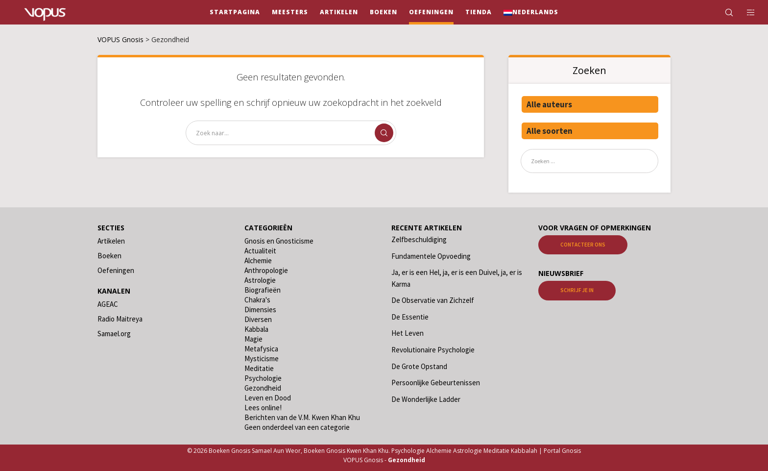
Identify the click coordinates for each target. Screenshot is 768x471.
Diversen (258, 319)
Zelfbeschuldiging (419, 239)
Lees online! (263, 407)
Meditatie (259, 368)
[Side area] (745, 12)
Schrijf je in (577, 290)
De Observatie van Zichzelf (432, 300)
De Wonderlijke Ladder (425, 399)
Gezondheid (262, 388)
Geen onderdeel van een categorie (297, 427)
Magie (253, 339)
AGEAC (107, 304)
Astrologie (260, 280)
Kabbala (256, 329)
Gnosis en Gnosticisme (278, 241)
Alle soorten (550, 130)
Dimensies (260, 309)
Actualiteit (260, 250)
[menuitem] (531, 12)
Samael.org (114, 333)
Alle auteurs (549, 104)
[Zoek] (723, 12)
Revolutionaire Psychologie (433, 349)
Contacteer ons (582, 244)
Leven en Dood (267, 397)
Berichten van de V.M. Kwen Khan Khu (302, 417)
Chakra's (257, 299)
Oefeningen (115, 270)
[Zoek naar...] (291, 133)
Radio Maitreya (120, 318)
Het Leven (407, 333)
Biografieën (262, 290)
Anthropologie (266, 270)
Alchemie (258, 260)
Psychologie (263, 378)
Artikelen (111, 241)
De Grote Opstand (419, 366)
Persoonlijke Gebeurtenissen (435, 382)
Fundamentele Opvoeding (431, 256)
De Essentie (410, 317)
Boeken (109, 255)
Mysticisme (261, 358)
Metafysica (261, 348)
